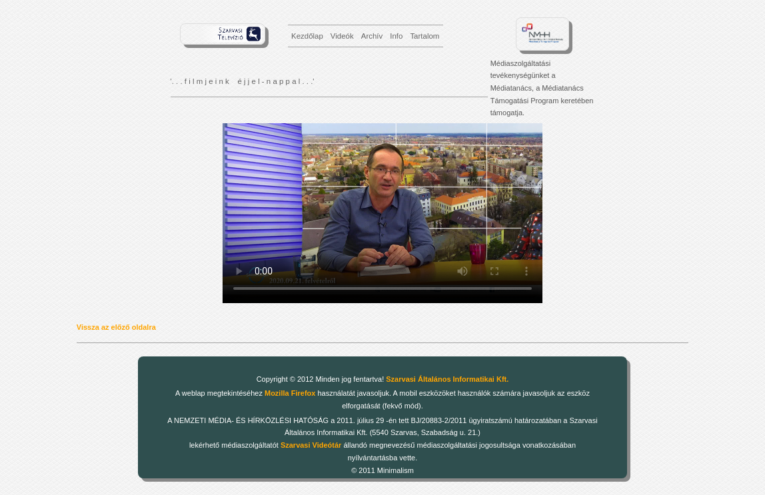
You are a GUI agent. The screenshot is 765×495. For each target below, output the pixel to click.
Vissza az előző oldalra (116, 327)
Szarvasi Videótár (311, 445)
